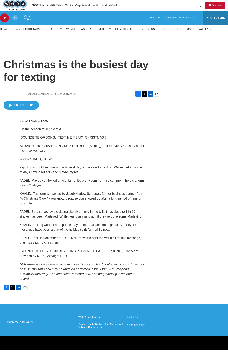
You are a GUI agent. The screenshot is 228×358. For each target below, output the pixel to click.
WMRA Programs (28, 37)
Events (102, 37)
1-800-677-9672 (136, 333)
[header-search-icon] (201, 9)
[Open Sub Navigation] (10, 37)
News (4, 37)
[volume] (15, 26)
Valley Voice (208, 37)
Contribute (124, 37)
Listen (54, 37)
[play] (4, 26)
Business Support (155, 37)
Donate (218, 9)
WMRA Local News (89, 325)
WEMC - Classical (79, 37)
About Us (184, 37)
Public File (133, 325)
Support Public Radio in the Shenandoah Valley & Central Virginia (100, 333)
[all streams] (215, 26)
